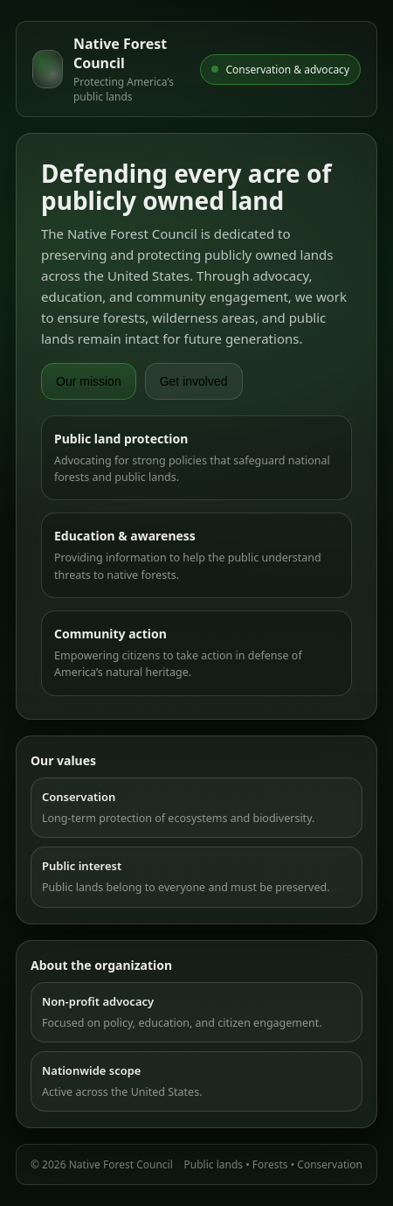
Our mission (88, 381)
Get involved (194, 381)
